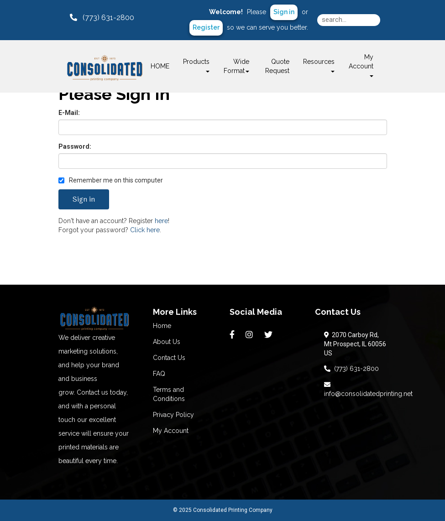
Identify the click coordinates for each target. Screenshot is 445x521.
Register (206, 27)
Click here (145, 230)
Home (162, 325)
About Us (166, 341)
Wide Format (236, 66)
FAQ (159, 373)
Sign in (283, 12)
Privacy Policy (173, 414)
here (161, 220)
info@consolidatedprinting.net (368, 389)
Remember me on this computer (110, 180)
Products (196, 65)
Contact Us (169, 357)
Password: (74, 146)
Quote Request (277, 66)
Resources (319, 65)
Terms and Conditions (169, 394)
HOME (160, 66)
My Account (170, 430)
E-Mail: (69, 112)
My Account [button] (361, 65)
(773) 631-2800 (351, 368)
